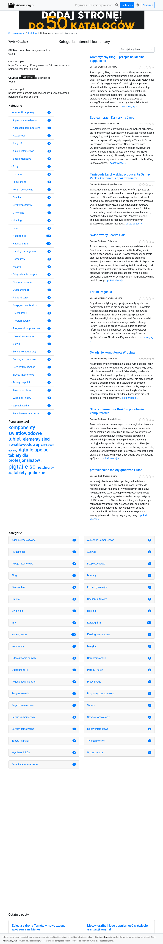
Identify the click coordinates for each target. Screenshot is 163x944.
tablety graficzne (29, 472)
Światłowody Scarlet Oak (107, 235)
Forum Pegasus (101, 292)
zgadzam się (106, 937)
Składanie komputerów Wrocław (112, 352)
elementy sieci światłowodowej (29, 442)
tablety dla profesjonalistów (24, 458)
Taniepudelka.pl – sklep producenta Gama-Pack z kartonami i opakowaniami (120, 176)
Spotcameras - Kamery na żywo (112, 117)
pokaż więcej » (129, 106)
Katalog (32, 33)
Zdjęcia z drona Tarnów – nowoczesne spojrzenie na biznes (39, 927)
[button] (117, 5)
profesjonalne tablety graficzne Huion (116, 470)
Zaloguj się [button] (148, 5)
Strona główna (16, 33)
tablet (15, 439)
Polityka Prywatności (12, 941)
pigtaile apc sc (33, 450)
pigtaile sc (22, 466)
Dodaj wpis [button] (127, 5)
